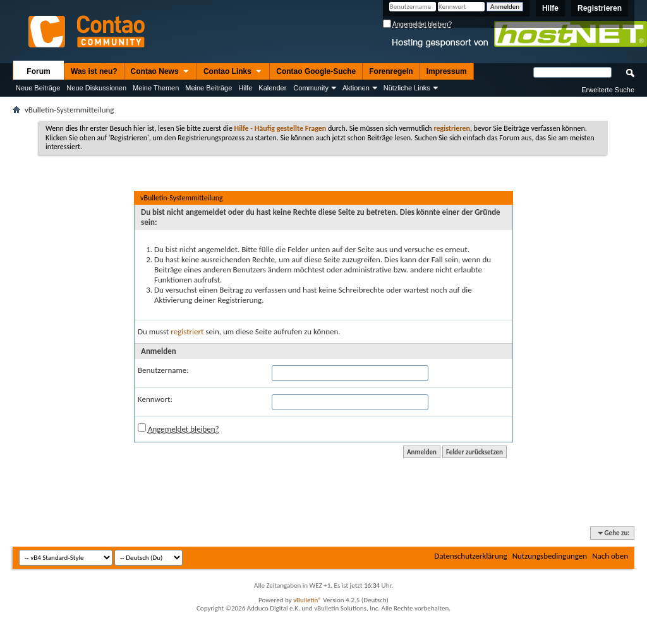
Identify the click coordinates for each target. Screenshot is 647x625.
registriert (187, 331)
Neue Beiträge (38, 88)
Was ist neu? (94, 71)
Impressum (446, 71)
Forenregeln (391, 71)
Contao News (160, 72)
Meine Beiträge (208, 88)
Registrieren (599, 8)
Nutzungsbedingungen (550, 556)
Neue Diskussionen (96, 88)
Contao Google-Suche (316, 71)
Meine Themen (156, 88)
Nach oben (610, 556)
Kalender (272, 88)
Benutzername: (163, 370)
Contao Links (233, 72)
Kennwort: (155, 399)
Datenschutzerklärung (470, 556)
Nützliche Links (407, 88)
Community (311, 88)
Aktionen (356, 88)
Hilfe (550, 8)
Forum (38, 71)
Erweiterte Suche (607, 90)
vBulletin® (307, 600)
